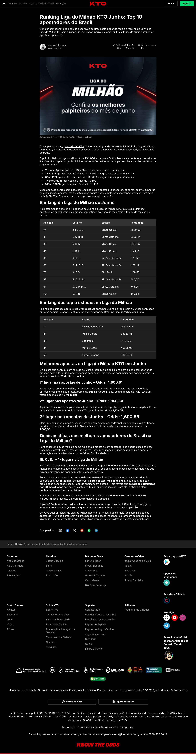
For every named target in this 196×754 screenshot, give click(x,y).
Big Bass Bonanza (95, 585)
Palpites (11, 570)
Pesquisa (51, 647)
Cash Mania (92, 580)
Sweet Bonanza (94, 565)
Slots (49, 565)
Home (9, 544)
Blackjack (129, 570)
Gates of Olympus (95, 575)
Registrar (186, 3)
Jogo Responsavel (95, 634)
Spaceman (13, 614)
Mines (10, 624)
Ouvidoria (90, 639)
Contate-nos (92, 609)
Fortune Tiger (93, 560)
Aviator (11, 609)
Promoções (13, 575)
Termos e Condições (58, 614)
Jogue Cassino (54, 560)
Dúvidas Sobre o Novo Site (100, 614)
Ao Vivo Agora (15, 565)
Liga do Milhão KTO (73, 146)
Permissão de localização (100, 619)
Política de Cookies (57, 624)
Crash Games (54, 570)
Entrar (171, 3)
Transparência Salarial (59, 637)
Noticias (19, 544)
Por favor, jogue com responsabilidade (119, 690)
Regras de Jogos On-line (99, 629)
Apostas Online (15, 560)
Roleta (128, 565)
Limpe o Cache (94, 648)
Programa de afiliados (136, 609)
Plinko (10, 629)
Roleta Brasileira (133, 580)
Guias (88, 643)
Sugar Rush (91, 570)
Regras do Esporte (95, 624)
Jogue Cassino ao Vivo (137, 560)
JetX (9, 619)
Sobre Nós (52, 609)
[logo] (98, 4)
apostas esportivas (51, 35)
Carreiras (51, 642)
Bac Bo (128, 575)
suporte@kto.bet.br (121, 734)
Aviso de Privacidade (58, 619)
